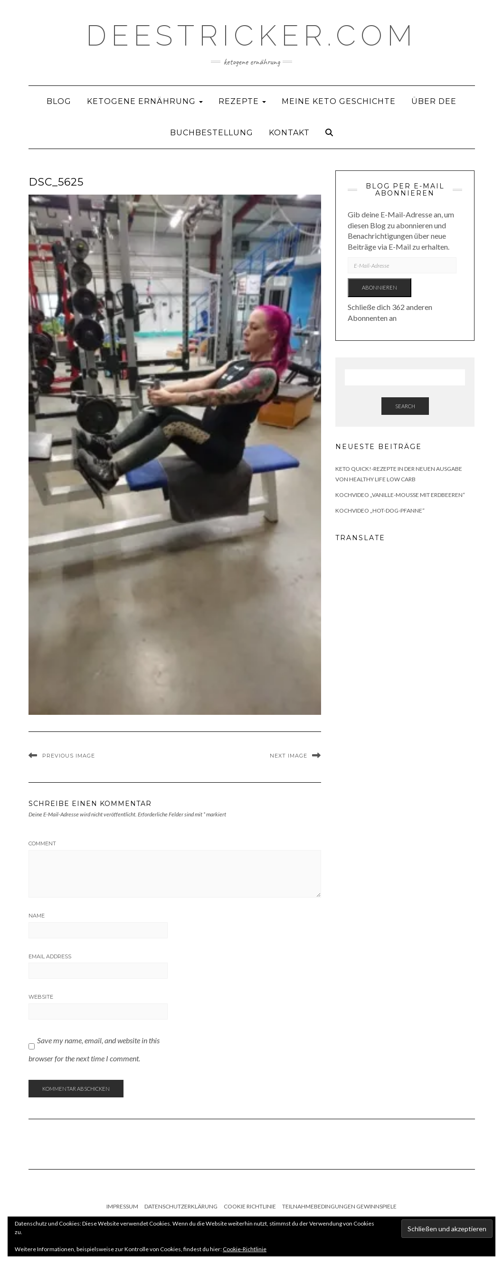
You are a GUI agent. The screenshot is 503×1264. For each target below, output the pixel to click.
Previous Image (68, 755)
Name (36, 915)
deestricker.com (251, 35)
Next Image (288, 755)
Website (40, 996)
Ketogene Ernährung (145, 101)
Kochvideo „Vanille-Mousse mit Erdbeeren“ (400, 494)
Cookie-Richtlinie (244, 1249)
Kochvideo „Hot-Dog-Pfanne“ (380, 510)
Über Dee (433, 101)
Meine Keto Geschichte (339, 101)
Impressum (122, 1206)
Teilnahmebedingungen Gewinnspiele (339, 1206)
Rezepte (242, 101)
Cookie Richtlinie (250, 1206)
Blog (59, 101)
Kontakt (289, 132)
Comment (42, 843)
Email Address (49, 956)
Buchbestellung (211, 132)
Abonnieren (379, 287)
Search (405, 406)
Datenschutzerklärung (181, 1206)
